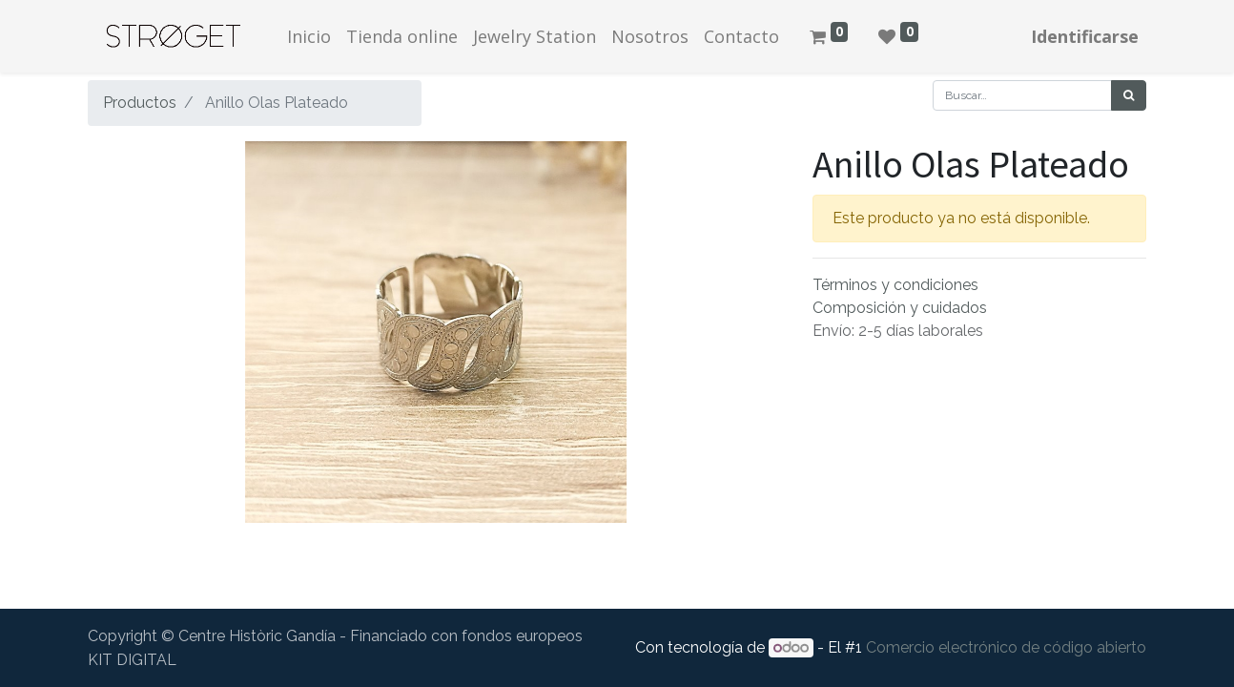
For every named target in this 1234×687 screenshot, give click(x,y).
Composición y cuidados (899, 308)
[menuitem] (309, 36)
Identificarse (1085, 36)
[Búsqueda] (1128, 95)
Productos (139, 103)
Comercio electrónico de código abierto (1006, 647)
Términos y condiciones (895, 285)
